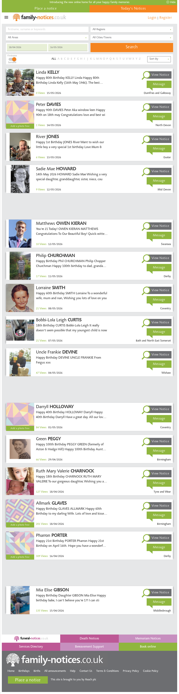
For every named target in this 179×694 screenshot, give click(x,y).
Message (159, 84)
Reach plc (90, 679)
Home (11, 671)
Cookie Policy (150, 671)
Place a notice (46, 9)
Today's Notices (133, 9)
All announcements (55, 671)
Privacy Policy (131, 671)
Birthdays (24, 671)
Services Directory (31, 646)
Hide (171, 2)
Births (37, 671)
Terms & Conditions (107, 671)
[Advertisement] (89, 206)
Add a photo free (20, 126)
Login (152, 18)
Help (72, 671)
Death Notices (89, 638)
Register (165, 18)
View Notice (160, 75)
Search (132, 47)
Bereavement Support (89, 646)
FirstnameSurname (12, 59)
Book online (148, 646)
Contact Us (86, 671)
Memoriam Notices (148, 638)
